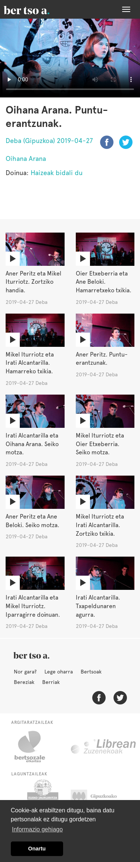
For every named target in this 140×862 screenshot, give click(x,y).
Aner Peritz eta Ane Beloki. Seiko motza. (32, 521)
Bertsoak (91, 672)
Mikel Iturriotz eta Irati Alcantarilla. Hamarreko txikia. (30, 363)
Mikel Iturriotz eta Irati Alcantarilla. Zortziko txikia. (100, 525)
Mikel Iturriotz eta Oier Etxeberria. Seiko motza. (100, 444)
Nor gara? (25, 672)
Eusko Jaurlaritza (42, 798)
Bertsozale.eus (34, 746)
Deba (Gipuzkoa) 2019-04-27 (49, 140)
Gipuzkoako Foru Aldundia (101, 798)
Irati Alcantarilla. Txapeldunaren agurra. (98, 606)
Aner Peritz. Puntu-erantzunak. (102, 359)
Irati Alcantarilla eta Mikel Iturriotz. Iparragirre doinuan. (33, 606)
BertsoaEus (37, 9)
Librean (103, 746)
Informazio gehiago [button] (37, 829)
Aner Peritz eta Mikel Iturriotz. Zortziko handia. (33, 282)
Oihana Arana (26, 158)
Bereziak (24, 682)
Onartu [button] (37, 849)
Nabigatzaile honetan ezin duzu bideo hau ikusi (70, 58)
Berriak (51, 682)
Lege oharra (58, 672)
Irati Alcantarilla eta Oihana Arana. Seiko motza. (32, 444)
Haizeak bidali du (57, 173)
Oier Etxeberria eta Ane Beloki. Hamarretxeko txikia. (103, 282)
